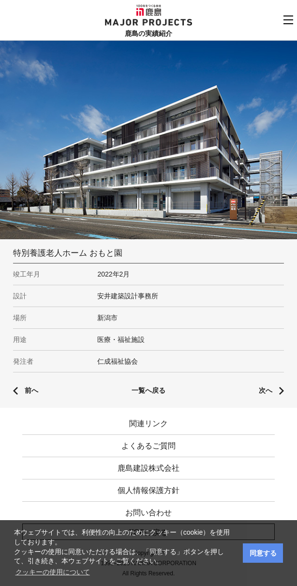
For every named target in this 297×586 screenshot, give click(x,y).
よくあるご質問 (148, 446)
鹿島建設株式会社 (148, 468)
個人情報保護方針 (148, 490)
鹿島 (149, 10)
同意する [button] (263, 553)
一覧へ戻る (148, 390)
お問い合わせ (148, 513)
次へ (265, 390)
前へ (31, 390)
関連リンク (148, 423)
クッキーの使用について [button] (52, 572)
